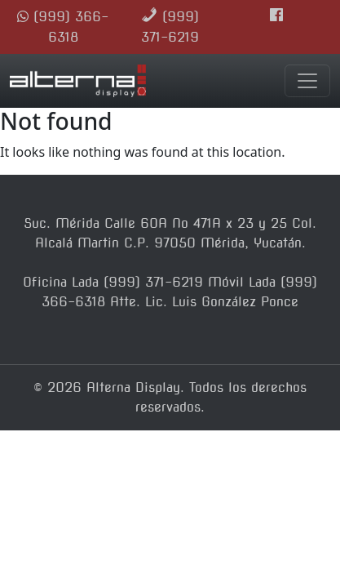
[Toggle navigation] (307, 81)
